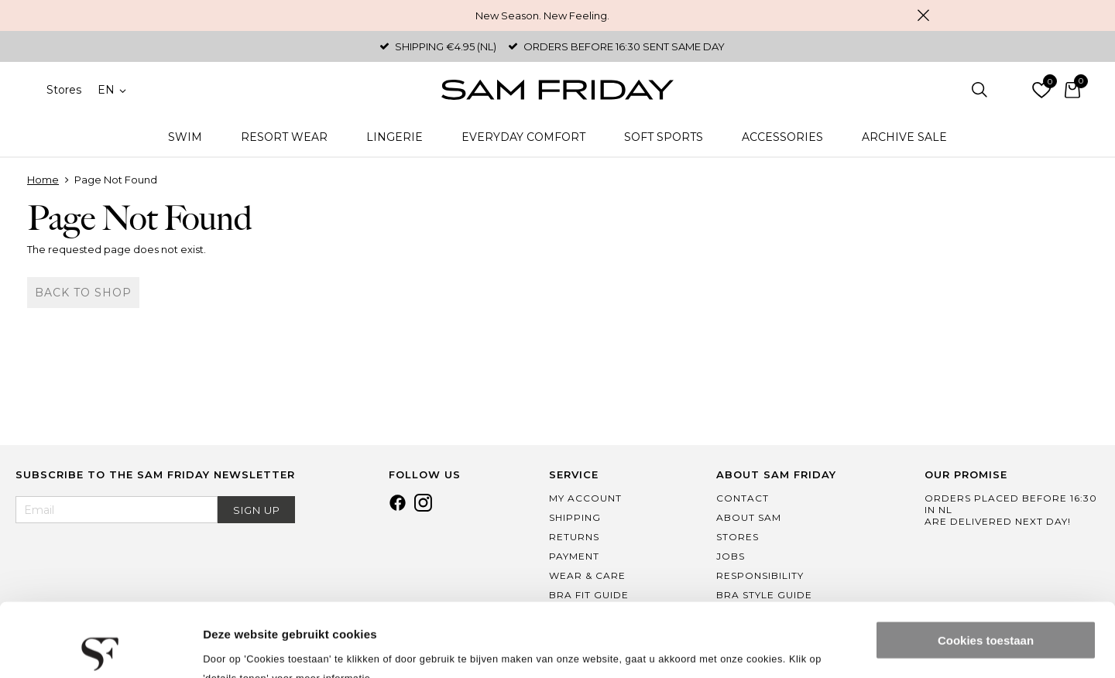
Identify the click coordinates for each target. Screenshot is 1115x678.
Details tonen (239, 647)
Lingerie (394, 137)
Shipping (575, 517)
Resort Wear (284, 137)
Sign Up (256, 510)
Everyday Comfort (523, 137)
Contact (742, 498)
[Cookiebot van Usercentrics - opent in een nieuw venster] (100, 647)
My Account (585, 498)
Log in (1010, 89)
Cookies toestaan (986, 567)
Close (923, 15)
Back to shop (83, 293)
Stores (63, 90)
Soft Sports (663, 137)
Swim (185, 137)
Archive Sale (904, 137)
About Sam (748, 517)
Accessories (782, 137)
